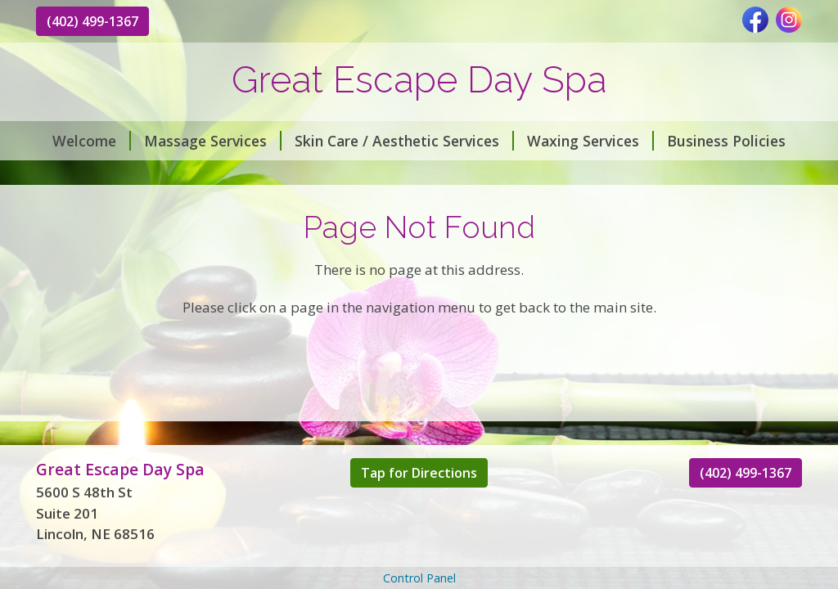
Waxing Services (590, 141)
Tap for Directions (419, 473)
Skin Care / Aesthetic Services (404, 141)
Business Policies (726, 141)
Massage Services (213, 141)
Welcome (91, 141)
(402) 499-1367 (92, 21)
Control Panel (419, 578)
